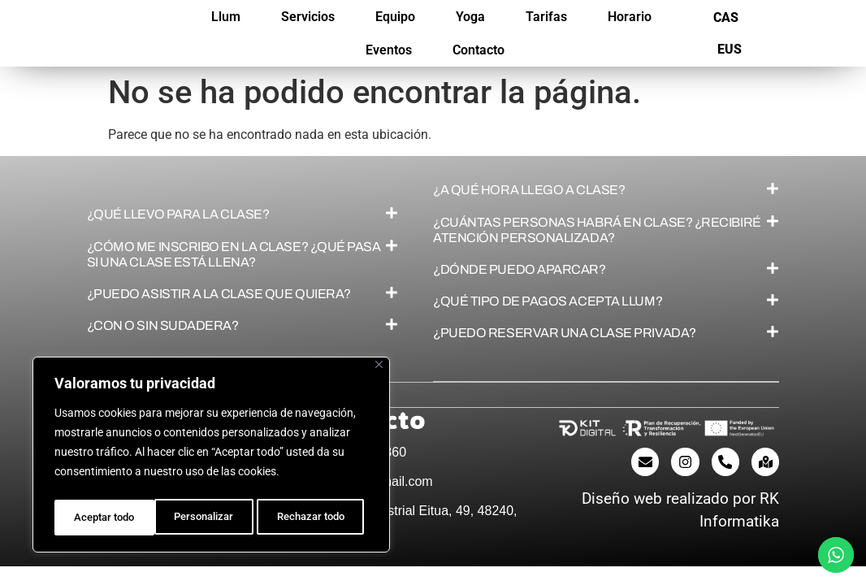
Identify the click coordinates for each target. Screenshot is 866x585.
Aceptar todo (319, 517)
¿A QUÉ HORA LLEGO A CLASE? (529, 190)
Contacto (478, 50)
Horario (630, 16)
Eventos (389, 50)
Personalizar (103, 517)
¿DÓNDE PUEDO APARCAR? (519, 269)
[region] (211, 457)
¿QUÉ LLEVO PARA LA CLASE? (178, 214)
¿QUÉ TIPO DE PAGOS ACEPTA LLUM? (547, 301)
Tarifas (546, 16)
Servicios (308, 16)
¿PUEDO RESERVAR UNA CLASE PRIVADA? (564, 333)
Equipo (395, 16)
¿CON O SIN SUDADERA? (163, 325)
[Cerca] (379, 370)
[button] (243, 214)
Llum (225, 16)
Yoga (470, 16)
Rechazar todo (210, 517)
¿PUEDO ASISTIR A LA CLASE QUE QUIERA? (219, 294)
